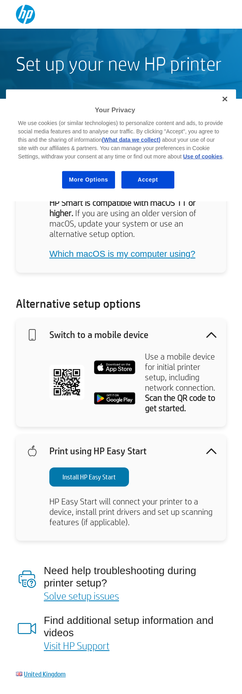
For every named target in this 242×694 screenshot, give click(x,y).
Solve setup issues (81, 595)
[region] (121, 145)
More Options (88, 179)
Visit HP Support (76, 645)
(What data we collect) (131, 140)
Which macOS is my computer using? (122, 254)
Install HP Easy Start (89, 476)
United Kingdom (45, 673)
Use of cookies (202, 156)
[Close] (225, 99)
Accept (148, 179)
